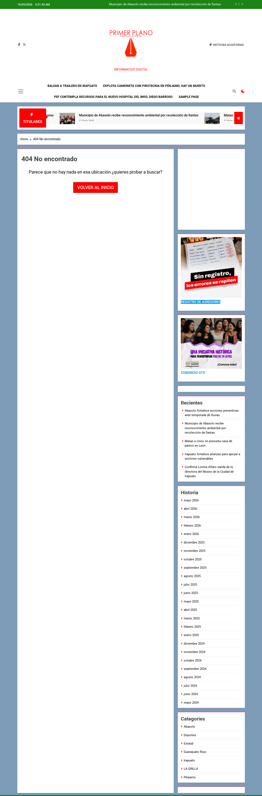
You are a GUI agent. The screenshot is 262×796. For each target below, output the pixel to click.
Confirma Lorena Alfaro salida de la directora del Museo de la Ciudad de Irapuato (209, 471)
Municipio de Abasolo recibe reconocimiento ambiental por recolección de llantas (165, 4)
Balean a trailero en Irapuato (72, 86)
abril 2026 (190, 509)
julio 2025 (190, 584)
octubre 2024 (192, 660)
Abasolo (189, 726)
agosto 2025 (192, 576)
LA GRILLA (191, 769)
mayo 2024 (191, 702)
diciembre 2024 (194, 643)
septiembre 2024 (195, 669)
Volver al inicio (95, 187)
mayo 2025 (191, 601)
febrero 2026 (192, 525)
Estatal (188, 743)
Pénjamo (190, 777)
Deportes (190, 735)
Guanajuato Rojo (195, 752)
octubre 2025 (192, 559)
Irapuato (189, 760)
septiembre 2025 (195, 568)
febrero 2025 (192, 627)
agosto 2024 (192, 677)
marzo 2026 (192, 517)
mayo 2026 (191, 500)
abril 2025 (190, 610)
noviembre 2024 (194, 652)
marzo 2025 (192, 618)
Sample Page (189, 97)
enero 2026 (191, 534)
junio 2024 (191, 694)
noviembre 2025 (194, 551)
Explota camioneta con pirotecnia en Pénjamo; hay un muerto (154, 86)
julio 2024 (190, 686)
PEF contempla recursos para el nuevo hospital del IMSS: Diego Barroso (113, 97)
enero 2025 (191, 635)
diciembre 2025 (194, 542)
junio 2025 (191, 593)
